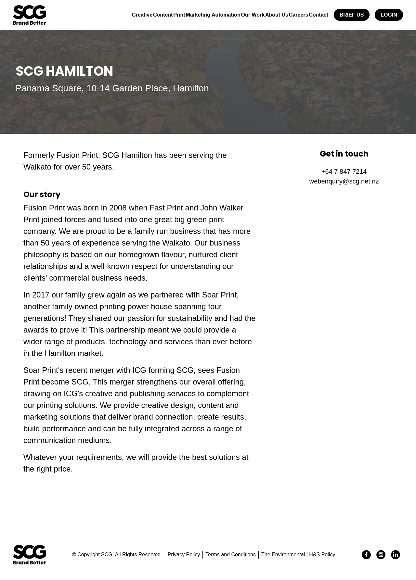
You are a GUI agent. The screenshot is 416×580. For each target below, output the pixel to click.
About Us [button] (265, 15)
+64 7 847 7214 (344, 171)
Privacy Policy (184, 554)
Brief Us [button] (352, 15)
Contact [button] (316, 15)
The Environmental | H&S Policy (298, 554)
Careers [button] (291, 15)
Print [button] (154, 15)
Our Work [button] (237, 15)
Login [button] (389, 15)
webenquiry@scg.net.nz (344, 181)
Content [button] (133, 15)
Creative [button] (107, 15)
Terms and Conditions (230, 554)
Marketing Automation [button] (192, 15)
